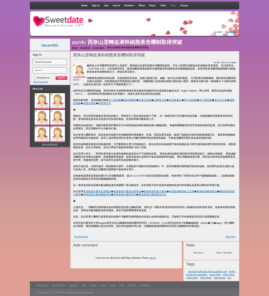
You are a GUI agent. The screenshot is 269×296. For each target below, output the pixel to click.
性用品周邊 (145, 100)
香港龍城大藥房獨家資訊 (97, 194)
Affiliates (131, 285)
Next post (230, 236)
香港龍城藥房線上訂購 (181, 191)
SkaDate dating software (80, 292)
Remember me (42, 78)
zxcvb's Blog (99, 47)
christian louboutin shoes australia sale (207, 271)
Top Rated (230, 31)
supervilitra (215, 274)
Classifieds (145, 285)
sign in (152, 257)
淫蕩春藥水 (175, 100)
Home (75, 47)
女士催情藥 (114, 100)
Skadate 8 (44, 292)
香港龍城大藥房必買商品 (127, 191)
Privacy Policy (59, 285)
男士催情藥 (190, 100)
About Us (73, 285)
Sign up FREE (49, 45)
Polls (121, 285)
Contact (93, 285)
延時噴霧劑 (130, 100)
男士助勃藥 (205, 100)
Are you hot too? (50, 144)
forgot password (40, 81)
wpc (229, 277)
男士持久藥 (220, 100)
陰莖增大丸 (104, 103)
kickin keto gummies (196, 274)
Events (112, 285)
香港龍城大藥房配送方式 (152, 194)
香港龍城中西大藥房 (155, 191)
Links (103, 285)
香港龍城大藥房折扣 (124, 194)
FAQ (84, 285)
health (232, 271)
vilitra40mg (206, 277)
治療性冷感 (160, 100)
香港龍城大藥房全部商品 (97, 191)
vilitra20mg (192, 277)
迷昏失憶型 (89, 103)
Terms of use (43, 285)
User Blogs (85, 47)
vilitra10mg (228, 274)
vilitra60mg (219, 277)
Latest (218, 31)
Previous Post (81, 236)
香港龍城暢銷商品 (207, 191)
